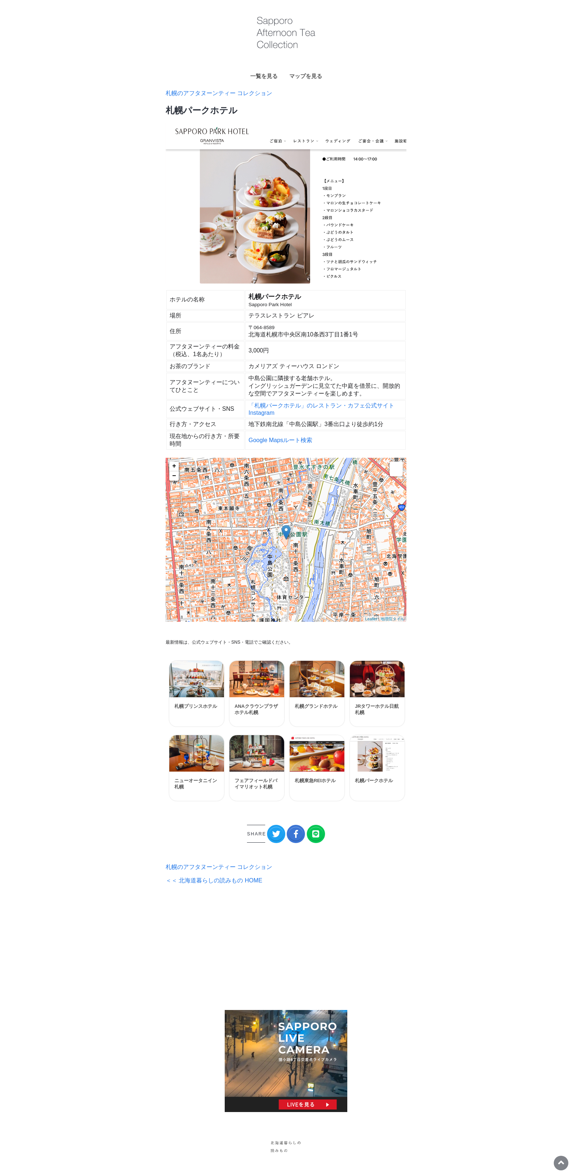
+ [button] (174, 466)
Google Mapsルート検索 (280, 440)
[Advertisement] (286, 947)
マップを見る (305, 76)
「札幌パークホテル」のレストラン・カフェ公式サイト (321, 405)
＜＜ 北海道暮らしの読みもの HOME (214, 880)
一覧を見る (264, 76)
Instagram (261, 413)
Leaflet (371, 619)
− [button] (174, 476)
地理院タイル (392, 619)
